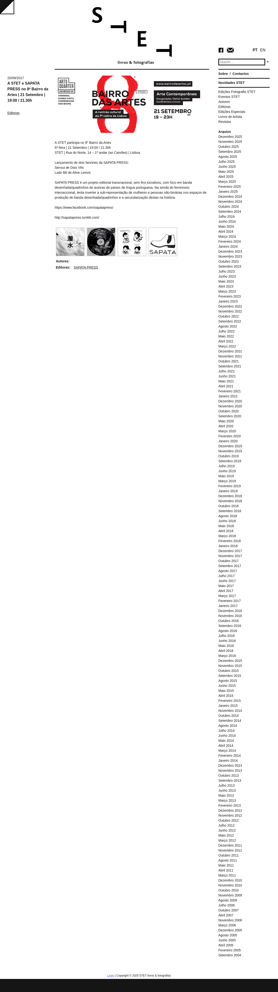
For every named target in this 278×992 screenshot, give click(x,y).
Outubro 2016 (228, 621)
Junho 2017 (227, 581)
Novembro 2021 (230, 356)
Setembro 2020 (229, 416)
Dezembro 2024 (230, 196)
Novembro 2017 (230, 556)
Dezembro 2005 (230, 930)
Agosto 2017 (227, 571)
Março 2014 (227, 750)
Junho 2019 (227, 471)
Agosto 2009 (227, 900)
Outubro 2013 (228, 775)
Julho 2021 (226, 371)
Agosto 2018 (227, 516)
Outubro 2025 (228, 147)
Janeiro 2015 (228, 706)
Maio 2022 (226, 336)
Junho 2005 (227, 940)
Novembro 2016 (230, 616)
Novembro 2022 (230, 311)
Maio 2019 (226, 476)
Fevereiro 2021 (229, 391)
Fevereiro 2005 (229, 950)
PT (255, 50)
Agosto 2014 (227, 725)
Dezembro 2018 (230, 496)
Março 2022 (227, 346)
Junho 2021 (227, 376)
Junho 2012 (227, 830)
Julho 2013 (226, 785)
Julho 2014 (226, 730)
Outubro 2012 (228, 820)
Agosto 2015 (227, 681)
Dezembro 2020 (230, 401)
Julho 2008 (226, 905)
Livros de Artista (230, 117)
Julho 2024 (226, 216)
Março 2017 (227, 596)
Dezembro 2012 (230, 810)
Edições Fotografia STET (236, 92)
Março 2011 (227, 875)
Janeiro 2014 (228, 760)
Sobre (223, 74)
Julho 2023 (226, 271)
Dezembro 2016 (230, 611)
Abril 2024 (225, 231)
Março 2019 (227, 481)
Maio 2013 (226, 795)
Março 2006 (227, 925)
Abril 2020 (225, 426)
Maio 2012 (226, 835)
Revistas (224, 122)
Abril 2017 (225, 591)
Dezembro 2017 (230, 551)
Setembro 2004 (229, 955)
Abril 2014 (225, 745)
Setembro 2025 (229, 152)
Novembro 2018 (230, 501)
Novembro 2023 (230, 256)
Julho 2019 (226, 466)
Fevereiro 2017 (229, 601)
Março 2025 (227, 181)
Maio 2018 (226, 526)
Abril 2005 (225, 945)
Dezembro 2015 (230, 661)
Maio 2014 (226, 740)
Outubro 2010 (228, 890)
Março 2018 (227, 536)
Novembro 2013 (230, 770)
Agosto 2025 (227, 157)
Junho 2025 (227, 167)
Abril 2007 (225, 915)
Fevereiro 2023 (229, 296)
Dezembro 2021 (230, 351)
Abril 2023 (225, 286)
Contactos (241, 74)
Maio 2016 (226, 646)
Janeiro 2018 (228, 546)
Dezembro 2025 (230, 137)
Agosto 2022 (227, 326)
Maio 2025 (226, 171)
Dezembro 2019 (230, 446)
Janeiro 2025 (228, 191)
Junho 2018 (227, 521)
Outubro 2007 (228, 910)
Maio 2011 (226, 865)
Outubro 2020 (228, 411)
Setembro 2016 (229, 626)
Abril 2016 (225, 651)
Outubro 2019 (228, 456)
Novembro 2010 (230, 885)
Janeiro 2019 (228, 491)
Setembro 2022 (229, 321)
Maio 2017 (226, 586)
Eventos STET (229, 97)
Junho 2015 (227, 686)
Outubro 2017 (228, 561)
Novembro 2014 (230, 711)
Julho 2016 (226, 636)
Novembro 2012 (230, 815)
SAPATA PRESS (86, 267)
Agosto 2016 (227, 631)
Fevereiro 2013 (229, 805)
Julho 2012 (226, 825)
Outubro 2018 (228, 506)
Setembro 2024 (229, 211)
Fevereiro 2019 (229, 486)
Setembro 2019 (229, 461)
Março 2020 (227, 431)
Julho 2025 (226, 162)
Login (110, 975)
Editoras (13, 113)
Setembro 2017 (229, 566)
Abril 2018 (225, 531)
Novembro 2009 (230, 895)
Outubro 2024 (228, 206)
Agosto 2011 (227, 860)
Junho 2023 (227, 276)
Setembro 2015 (229, 676)
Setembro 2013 (229, 780)
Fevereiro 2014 (229, 755)
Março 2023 (227, 291)
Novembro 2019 (230, 451)
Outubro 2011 (228, 855)
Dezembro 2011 (230, 845)
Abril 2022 (225, 341)
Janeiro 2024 (228, 246)
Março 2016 (227, 656)
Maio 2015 (226, 691)
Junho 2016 (227, 641)
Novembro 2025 (230, 142)
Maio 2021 (226, 381)
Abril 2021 (225, 386)
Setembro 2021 (229, 366)
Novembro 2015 (230, 666)
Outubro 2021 (228, 361)
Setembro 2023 (229, 266)
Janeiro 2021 (228, 396)
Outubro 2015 (228, 671)
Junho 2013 (227, 790)
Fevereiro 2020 (229, 436)
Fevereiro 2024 (229, 241)
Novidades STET (231, 83)
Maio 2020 (226, 421)
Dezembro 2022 (230, 306)
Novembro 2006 (230, 920)
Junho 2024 (227, 221)
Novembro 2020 (230, 406)
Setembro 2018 (229, 511)
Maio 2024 (226, 226)
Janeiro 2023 (228, 301)
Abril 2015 (225, 696)
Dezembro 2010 (230, 880)
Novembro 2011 (230, 850)
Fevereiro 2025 (229, 186)
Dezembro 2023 (230, 251)
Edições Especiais (231, 112)
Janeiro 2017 (228, 606)
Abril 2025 (225, 176)
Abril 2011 (225, 870)
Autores (224, 102)
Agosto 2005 (227, 935)
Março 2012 (227, 840)
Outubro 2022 (228, 316)
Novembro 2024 (230, 201)
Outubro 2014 (228, 716)
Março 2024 (227, 236)
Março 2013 (227, 800)
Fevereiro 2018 (229, 541)
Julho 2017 (226, 576)
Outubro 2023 (228, 261)
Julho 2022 (226, 331)
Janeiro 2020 (228, 441)
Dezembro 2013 (230, 765)
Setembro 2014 (229, 720)
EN (262, 50)
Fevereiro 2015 (229, 701)
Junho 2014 (227, 735)
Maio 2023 (226, 281)
